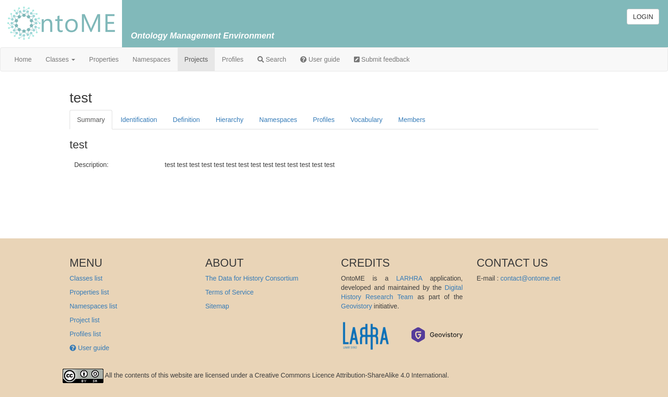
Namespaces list (93, 306)
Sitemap (217, 306)
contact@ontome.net (530, 278)
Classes (60, 59)
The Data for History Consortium (252, 278)
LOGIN (643, 16)
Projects (196, 59)
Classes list (86, 278)
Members (411, 119)
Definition (186, 119)
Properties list (89, 292)
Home (23, 59)
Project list (85, 320)
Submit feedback (382, 59)
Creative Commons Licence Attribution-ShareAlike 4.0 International (351, 375)
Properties (104, 59)
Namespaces (152, 59)
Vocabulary (366, 119)
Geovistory (356, 306)
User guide (320, 59)
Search (271, 59)
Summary (91, 119)
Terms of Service (230, 292)
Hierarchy (230, 119)
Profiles (233, 59)
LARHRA (409, 278)
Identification (139, 119)
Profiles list (85, 334)
